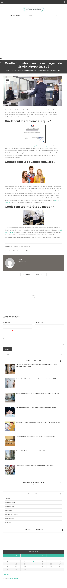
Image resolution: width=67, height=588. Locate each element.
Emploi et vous (17, 70)
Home (7, 70)
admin (20, 259)
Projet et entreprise (11, 514)
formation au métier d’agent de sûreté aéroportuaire (35, 146)
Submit (7, 349)
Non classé (8, 510)
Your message (39, 322)
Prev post (27, 274)
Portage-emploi (13, 578)
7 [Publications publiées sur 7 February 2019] (33, 561)
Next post (39, 274)
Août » (9, 574)
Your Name (7, 322)
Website (5, 339)
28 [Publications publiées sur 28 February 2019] (33, 569)
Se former (8, 522)
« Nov (4, 574)
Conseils (7, 498)
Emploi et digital (10, 502)
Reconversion (9, 518)
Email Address (8, 331)
